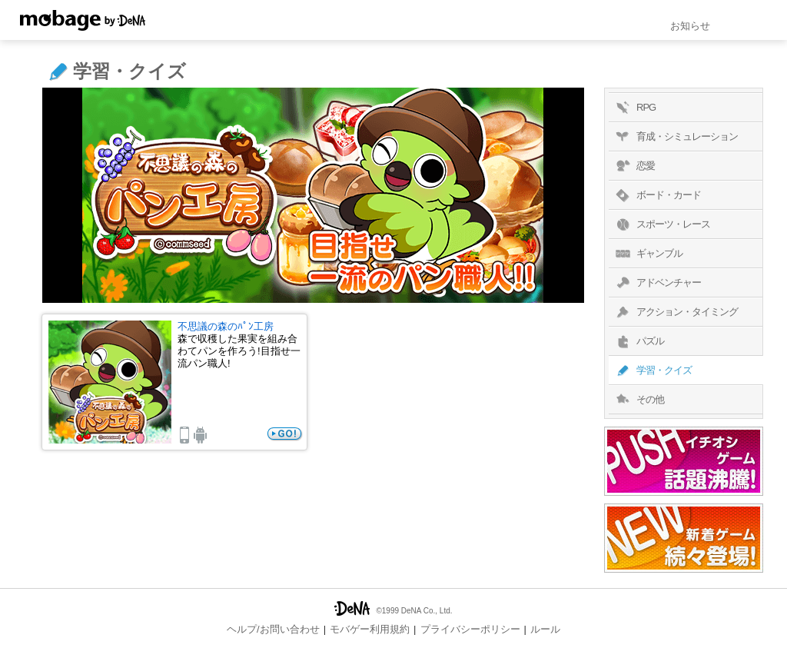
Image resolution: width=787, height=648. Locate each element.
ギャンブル (647, 254)
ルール (545, 629)
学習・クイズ (652, 370)
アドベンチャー (657, 283)
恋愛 (634, 166)
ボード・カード (657, 195)
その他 (638, 400)
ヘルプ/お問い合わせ (273, 629)
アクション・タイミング (675, 312)
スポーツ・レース (661, 224)
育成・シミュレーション (675, 137)
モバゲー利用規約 (370, 629)
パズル (638, 341)
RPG (634, 108)
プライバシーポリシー (470, 629)
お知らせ (690, 26)
